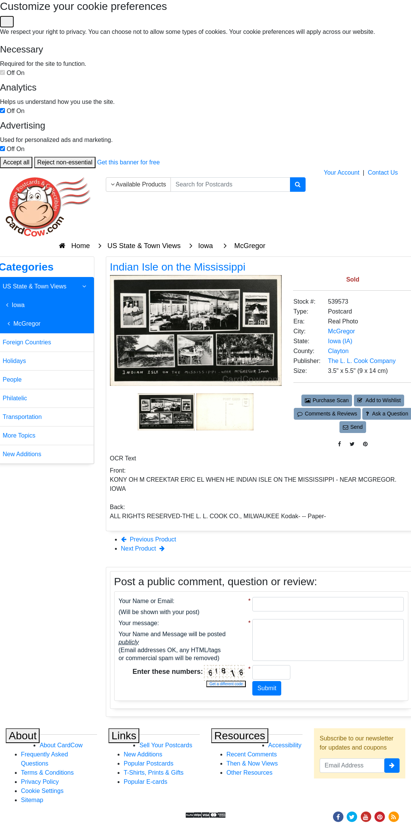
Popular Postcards (149, 763)
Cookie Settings (42, 791)
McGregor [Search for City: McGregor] (341, 331)
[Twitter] (352, 816)
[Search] (298, 184)
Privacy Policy (40, 781)
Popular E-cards (145, 781)
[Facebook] (338, 816)
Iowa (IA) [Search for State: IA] (340, 341)
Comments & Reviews (327, 414)
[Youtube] (366, 816)
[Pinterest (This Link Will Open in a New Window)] (365, 444)
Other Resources (249, 772)
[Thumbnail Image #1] (167, 411)
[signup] (392, 765)
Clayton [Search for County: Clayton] (338, 351)
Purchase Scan (327, 400)
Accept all (16, 162)
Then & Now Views (252, 763)
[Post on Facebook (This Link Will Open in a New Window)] (339, 444)
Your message (138, 623)
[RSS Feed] (393, 816)
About (23, 736)
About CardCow (61, 745)
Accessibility (284, 745)
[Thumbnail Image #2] (224, 411)
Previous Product (148, 539)
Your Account (342, 172)
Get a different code (226, 684)
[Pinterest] (380, 816)
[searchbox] (230, 184)
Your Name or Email (146, 601)
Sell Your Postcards (165, 745)
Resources (239, 736)
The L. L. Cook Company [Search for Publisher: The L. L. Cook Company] (362, 361)
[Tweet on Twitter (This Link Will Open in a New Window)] (352, 444)
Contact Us (383, 172)
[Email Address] (352, 765)
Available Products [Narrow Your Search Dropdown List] (138, 184)
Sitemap (32, 800)
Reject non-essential (64, 162)
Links (124, 736)
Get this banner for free (128, 162)
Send (353, 427)
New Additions (143, 754)
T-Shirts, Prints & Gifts (153, 772)
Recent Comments (251, 754)
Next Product (143, 548)
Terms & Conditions (47, 772)
